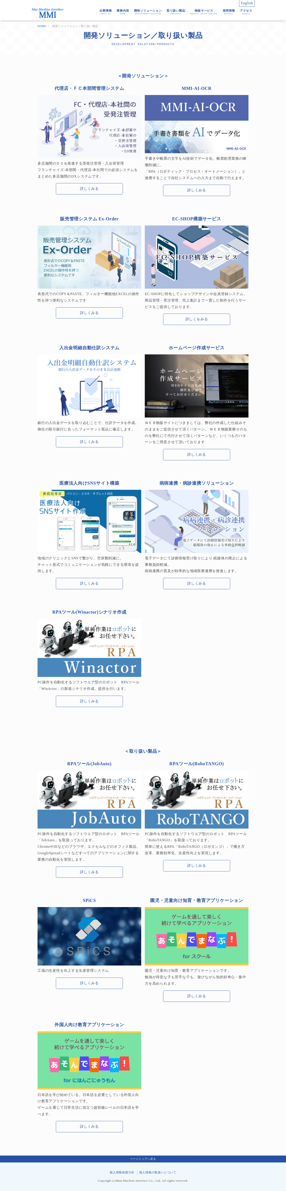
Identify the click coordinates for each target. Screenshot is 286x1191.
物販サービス (204, 12)
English (247, 3)
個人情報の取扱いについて (157, 1172)
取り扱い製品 (176, 12)
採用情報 (229, 12)
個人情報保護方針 (122, 1172)
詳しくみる (89, 188)
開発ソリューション (148, 12)
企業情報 (105, 12)
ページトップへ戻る (143, 1158)
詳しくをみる (196, 319)
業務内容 (123, 12)
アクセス (246, 12)
